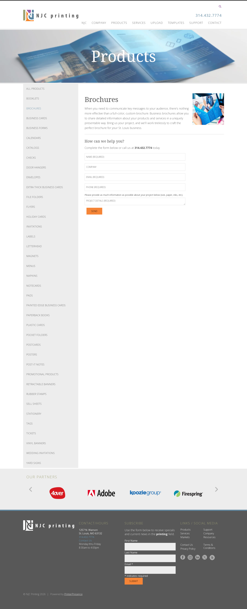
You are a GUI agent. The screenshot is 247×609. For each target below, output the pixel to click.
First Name (131, 540)
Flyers (30, 207)
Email (129, 564)
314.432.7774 (208, 15)
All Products (35, 88)
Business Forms (37, 128)
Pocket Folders (36, 335)
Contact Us (85, 540)
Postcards (33, 344)
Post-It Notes (35, 364)
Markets (185, 537)
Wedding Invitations (40, 453)
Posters (31, 354)
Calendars (33, 138)
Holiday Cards (36, 216)
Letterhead (34, 246)
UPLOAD (157, 23)
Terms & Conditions (209, 546)
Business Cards (36, 118)
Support (196, 23)
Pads (29, 295)
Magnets (32, 256)
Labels (30, 236)
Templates (176, 23)
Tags (29, 423)
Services (139, 23)
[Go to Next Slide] (216, 489)
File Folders (34, 197)
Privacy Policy (187, 548)
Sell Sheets (34, 404)
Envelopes (33, 177)
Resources (209, 537)
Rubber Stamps (36, 394)
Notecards (33, 285)
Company (99, 23)
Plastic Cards (35, 325)
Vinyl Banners (36, 443)
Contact (214, 23)
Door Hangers (36, 167)
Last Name (131, 552)
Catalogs (32, 147)
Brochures (33, 108)
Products (119, 23)
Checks (31, 157)
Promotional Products (42, 374)
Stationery (33, 413)
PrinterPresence (73, 594)
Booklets (32, 98)
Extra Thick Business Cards (44, 187)
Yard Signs (33, 463)
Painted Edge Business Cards (46, 305)
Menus (30, 266)
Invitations (34, 226)
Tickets (31, 433)
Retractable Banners (40, 384)
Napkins (31, 276)
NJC (84, 23)
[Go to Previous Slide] (31, 489)
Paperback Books (38, 315)
